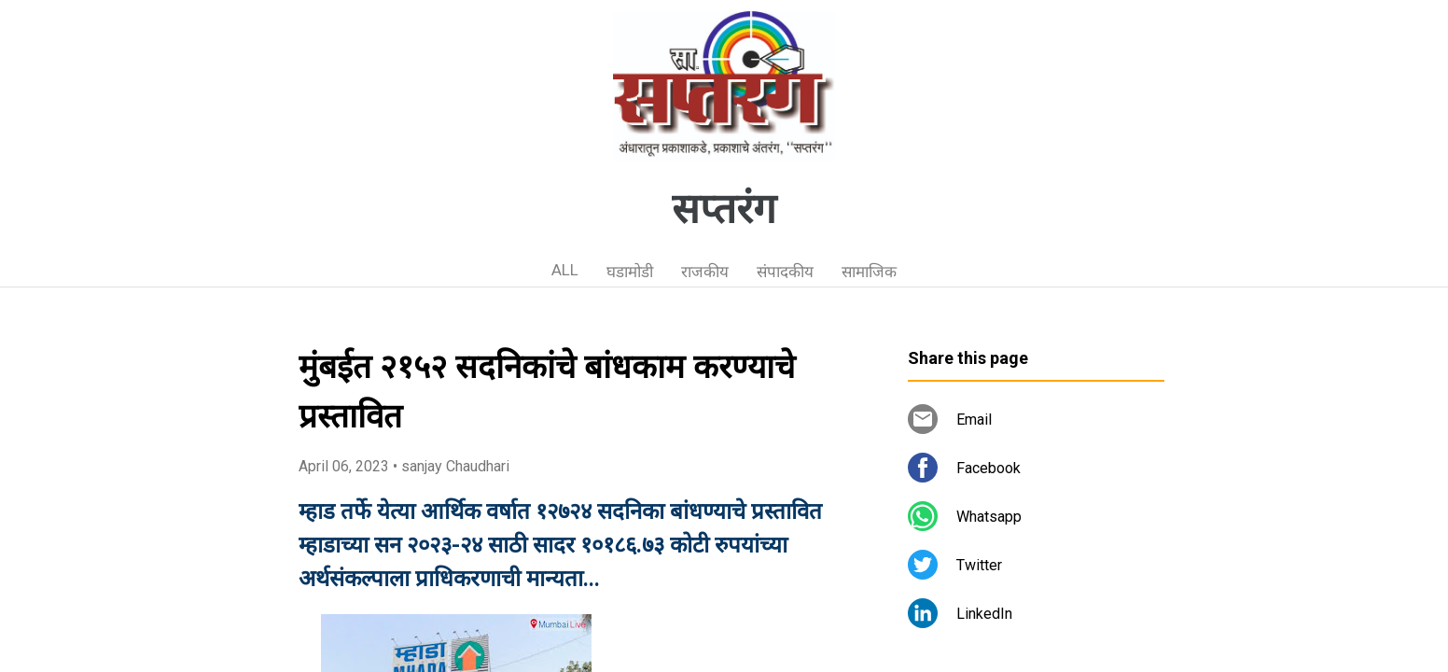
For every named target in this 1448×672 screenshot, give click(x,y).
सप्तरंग (724, 209)
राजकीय (705, 271)
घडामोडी (629, 271)
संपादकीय (785, 271)
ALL (564, 269)
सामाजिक (869, 271)
